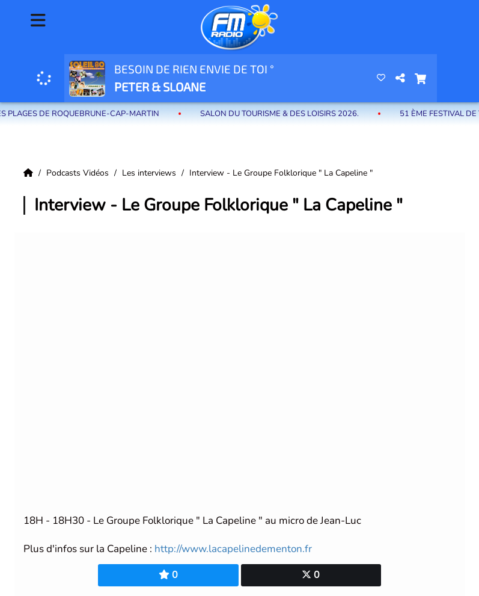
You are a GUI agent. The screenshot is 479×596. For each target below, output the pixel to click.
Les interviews (150, 173)
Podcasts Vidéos (78, 173)
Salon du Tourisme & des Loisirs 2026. (284, 113)
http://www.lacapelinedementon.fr (233, 549)
